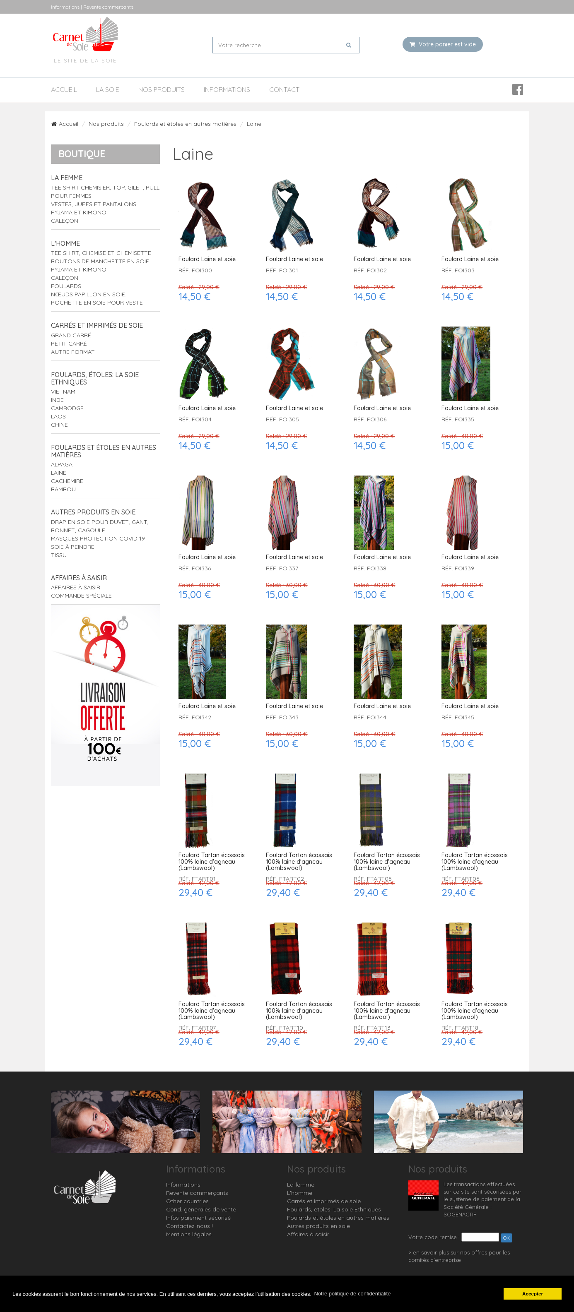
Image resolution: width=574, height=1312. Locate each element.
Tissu (59, 555)
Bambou (63, 489)
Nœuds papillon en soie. (88, 294)
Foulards (66, 286)
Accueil (64, 89)
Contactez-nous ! (189, 1226)
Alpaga (61, 464)
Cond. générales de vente (201, 1209)
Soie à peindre (72, 546)
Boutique (81, 154)
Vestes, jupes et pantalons (93, 204)
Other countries (187, 1201)
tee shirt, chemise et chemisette (101, 253)
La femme (66, 177)
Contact (284, 89)
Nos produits (161, 89)
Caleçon (64, 220)
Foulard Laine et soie (207, 259)
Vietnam (63, 391)
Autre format (73, 352)
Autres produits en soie (93, 512)
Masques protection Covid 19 (98, 538)
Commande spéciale (81, 595)
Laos (58, 416)
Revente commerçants (197, 1193)
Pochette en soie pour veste (97, 302)
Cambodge (67, 408)
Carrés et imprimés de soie (97, 325)
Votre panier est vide (443, 44)
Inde (57, 400)
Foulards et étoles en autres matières (185, 123)
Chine (59, 424)
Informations (227, 89)
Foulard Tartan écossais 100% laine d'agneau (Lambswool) (211, 861)
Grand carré (71, 335)
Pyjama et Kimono (78, 212)
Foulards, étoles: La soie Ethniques (95, 378)
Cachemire (67, 481)
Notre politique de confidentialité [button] (352, 1293)
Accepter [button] (532, 1293)
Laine (58, 472)
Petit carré (69, 343)
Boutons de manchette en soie (100, 261)
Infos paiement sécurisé (198, 1217)
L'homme (65, 243)
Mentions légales (189, 1234)
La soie (107, 89)
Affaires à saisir (79, 578)
